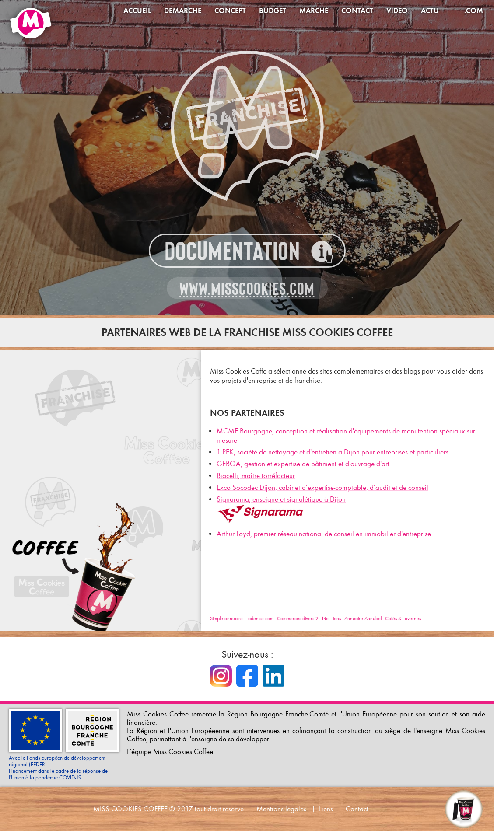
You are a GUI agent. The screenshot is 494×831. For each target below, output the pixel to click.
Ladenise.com (259, 618)
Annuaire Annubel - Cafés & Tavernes (382, 618)
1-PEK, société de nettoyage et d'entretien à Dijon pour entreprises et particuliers (332, 452)
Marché (313, 10)
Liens (326, 809)
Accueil (137, 10)
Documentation (232, 251)
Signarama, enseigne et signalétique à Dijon (281, 499)
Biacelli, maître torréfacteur (256, 475)
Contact (357, 10)
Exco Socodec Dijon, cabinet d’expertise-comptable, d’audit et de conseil (322, 487)
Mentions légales (281, 809)
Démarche (182, 10)
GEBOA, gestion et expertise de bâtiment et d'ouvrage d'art (303, 464)
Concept (230, 10)
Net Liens (331, 618)
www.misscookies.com (247, 289)
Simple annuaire (226, 618)
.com (473, 10)
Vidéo (397, 10)
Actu (430, 10)
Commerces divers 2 (298, 618)
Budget (272, 10)
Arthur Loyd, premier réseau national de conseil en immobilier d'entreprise (324, 534)
